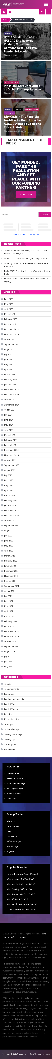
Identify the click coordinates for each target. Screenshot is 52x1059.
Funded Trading (11, 709)
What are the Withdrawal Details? (22, 904)
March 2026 (9, 314)
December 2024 (11, 389)
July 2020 (8, 656)
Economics (9, 694)
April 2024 (8, 430)
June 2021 (8, 601)
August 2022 (9, 530)
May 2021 (8, 606)
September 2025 (11, 344)
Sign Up (10, 851)
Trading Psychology (13, 734)
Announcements (11, 689)
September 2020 (11, 646)
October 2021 (10, 581)
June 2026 (8, 299)
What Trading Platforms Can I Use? (22, 889)
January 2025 (10, 384)
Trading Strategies (15, 788)
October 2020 (10, 641)
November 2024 (11, 394)
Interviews (8, 714)
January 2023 (10, 505)
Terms (43, 933)
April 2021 (8, 611)
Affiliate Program (14, 841)
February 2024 (10, 440)
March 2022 (9, 555)
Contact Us (12, 836)
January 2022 (10, 566)
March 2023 (9, 495)
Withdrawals (9, 749)
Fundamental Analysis (14, 699)
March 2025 (9, 374)
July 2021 (8, 596)
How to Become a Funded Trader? (22, 874)
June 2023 (8, 480)
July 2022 (8, 535)
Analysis (7, 684)
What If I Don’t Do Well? (17, 899)
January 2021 (10, 626)
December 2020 (11, 631)
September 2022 (11, 525)
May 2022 (8, 545)
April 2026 (8, 309)
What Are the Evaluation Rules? (21, 884)
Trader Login (12, 846)
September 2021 (11, 586)
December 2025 (11, 329)
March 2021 (9, 616)
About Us (11, 821)
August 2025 (9, 349)
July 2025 (8, 354)
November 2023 (11, 455)
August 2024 (9, 409)
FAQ (9, 831)
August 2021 (9, 591)
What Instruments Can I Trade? (21, 894)
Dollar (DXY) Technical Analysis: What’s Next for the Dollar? (27, 272)
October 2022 (10, 520)
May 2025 (8, 364)
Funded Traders (11, 704)
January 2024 (10, 445)
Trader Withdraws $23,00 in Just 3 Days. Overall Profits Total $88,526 (25, 252)
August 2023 (9, 470)
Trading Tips (9, 739)
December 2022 (11, 510)
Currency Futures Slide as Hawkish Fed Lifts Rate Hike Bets (26, 265)
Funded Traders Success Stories (21, 909)
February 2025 (10, 379)
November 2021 (11, 576)
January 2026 (10, 324)
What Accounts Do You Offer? (20, 879)
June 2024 (8, 419)
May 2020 (8, 666)
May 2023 (8, 485)
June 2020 (8, 661)
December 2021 (11, 571)
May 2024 (8, 424)
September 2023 (11, 465)
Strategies (8, 724)
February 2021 (10, 621)
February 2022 (10, 560)
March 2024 (9, 435)
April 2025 (8, 369)
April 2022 (8, 550)
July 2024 (8, 414)
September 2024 (11, 404)
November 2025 (11, 334)
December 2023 (11, 450)
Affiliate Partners (18, 937)
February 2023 (10, 500)
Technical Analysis (12, 729)
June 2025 (8, 359)
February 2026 (10, 319)
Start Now (26, 194)
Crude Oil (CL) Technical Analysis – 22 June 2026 (25, 258)
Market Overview (11, 719)
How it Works (13, 826)
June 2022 (8, 540)
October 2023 (10, 460)
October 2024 (10, 399)
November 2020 (11, 636)
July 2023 (8, 475)
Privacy (5, 937)
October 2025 (10, 339)
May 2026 (8, 304)
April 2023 (8, 490)
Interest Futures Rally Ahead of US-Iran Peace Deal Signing (27, 280)
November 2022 (11, 515)
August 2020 (9, 651)
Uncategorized (10, 744)
